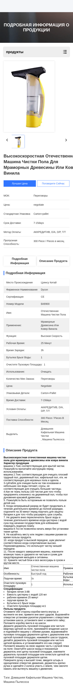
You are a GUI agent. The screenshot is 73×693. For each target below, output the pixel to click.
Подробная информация (19, 261)
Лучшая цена (20, 183)
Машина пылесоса (16, 681)
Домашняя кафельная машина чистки (37, 677)
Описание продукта (53, 261)
